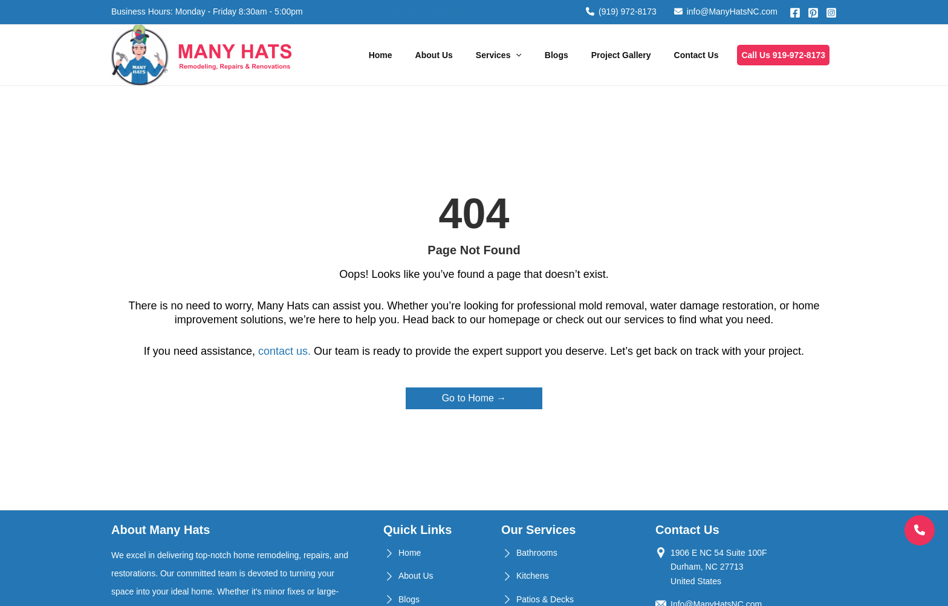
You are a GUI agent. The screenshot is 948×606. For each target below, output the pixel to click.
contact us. (284, 351)
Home (380, 55)
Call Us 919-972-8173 (783, 55)
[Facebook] (795, 12)
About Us (434, 55)
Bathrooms (536, 553)
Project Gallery (621, 55)
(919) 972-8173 (621, 11)
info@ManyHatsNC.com (726, 11)
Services (499, 55)
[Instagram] (831, 12)
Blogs (556, 55)
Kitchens (532, 576)
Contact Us (696, 55)
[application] (515, 55)
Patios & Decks (545, 599)
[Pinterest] (813, 12)
